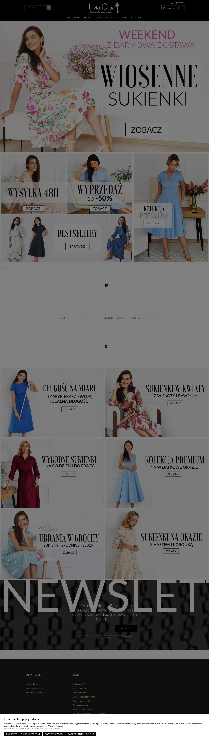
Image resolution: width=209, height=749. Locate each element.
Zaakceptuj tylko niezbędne (23, 734)
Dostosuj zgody (54, 734)
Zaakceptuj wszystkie (81, 734)
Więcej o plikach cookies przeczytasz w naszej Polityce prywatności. (32, 728)
